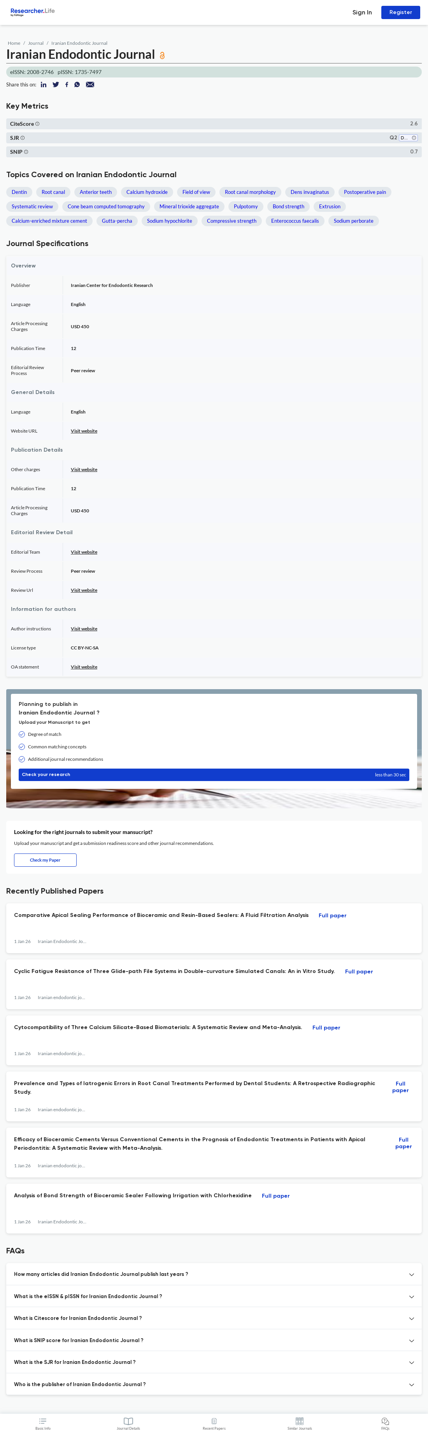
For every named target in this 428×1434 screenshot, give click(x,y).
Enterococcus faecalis (295, 221)
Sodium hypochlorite (169, 221)
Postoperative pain (365, 192)
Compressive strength (231, 221)
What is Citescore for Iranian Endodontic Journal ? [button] (78, 1318)
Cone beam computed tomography (106, 206)
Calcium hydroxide (147, 192)
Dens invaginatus (310, 192)
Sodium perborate (354, 221)
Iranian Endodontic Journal (79, 43)
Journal (36, 43)
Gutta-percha (117, 221)
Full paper (333, 915)
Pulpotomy (246, 206)
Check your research (214, 774)
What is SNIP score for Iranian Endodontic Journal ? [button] (79, 1340)
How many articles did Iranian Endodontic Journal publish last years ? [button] (101, 1274)
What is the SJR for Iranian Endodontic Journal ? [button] (75, 1362)
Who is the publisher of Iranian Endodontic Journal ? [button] (80, 1384)
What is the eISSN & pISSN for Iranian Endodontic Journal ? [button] (88, 1296)
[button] (37, 123)
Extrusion (329, 206)
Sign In (362, 12)
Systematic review (32, 206)
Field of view (196, 192)
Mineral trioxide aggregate (189, 206)
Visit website (84, 431)
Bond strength (288, 206)
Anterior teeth (96, 192)
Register (400, 12)
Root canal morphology (250, 192)
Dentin (19, 192)
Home (14, 43)
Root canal (53, 192)
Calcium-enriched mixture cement (49, 221)
